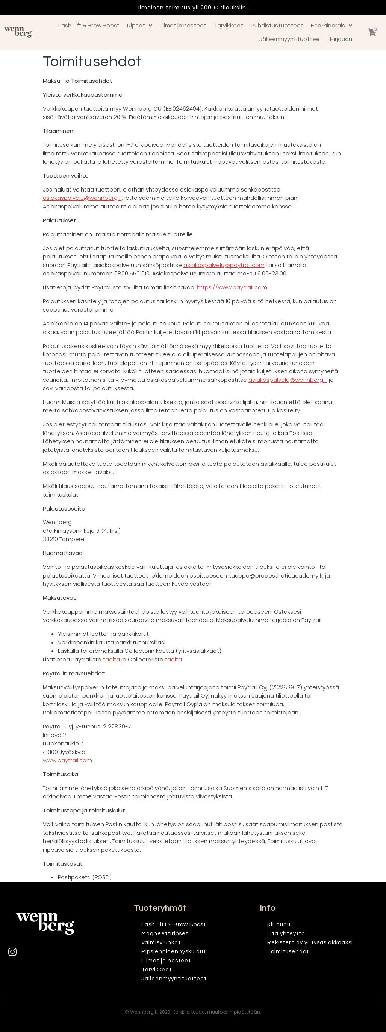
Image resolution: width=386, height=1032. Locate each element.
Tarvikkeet (228, 26)
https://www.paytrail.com (232, 287)
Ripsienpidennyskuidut (173, 951)
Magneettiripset (164, 933)
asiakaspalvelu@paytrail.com (224, 265)
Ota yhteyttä (286, 933)
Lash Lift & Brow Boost (89, 26)
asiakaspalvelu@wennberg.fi (82, 198)
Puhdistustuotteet (277, 26)
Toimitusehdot (288, 951)
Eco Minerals (331, 26)
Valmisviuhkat (161, 942)
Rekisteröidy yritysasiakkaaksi (310, 942)
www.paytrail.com (68, 760)
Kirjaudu (341, 39)
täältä (111, 659)
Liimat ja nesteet (183, 26)
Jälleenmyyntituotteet (290, 39)
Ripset (139, 26)
